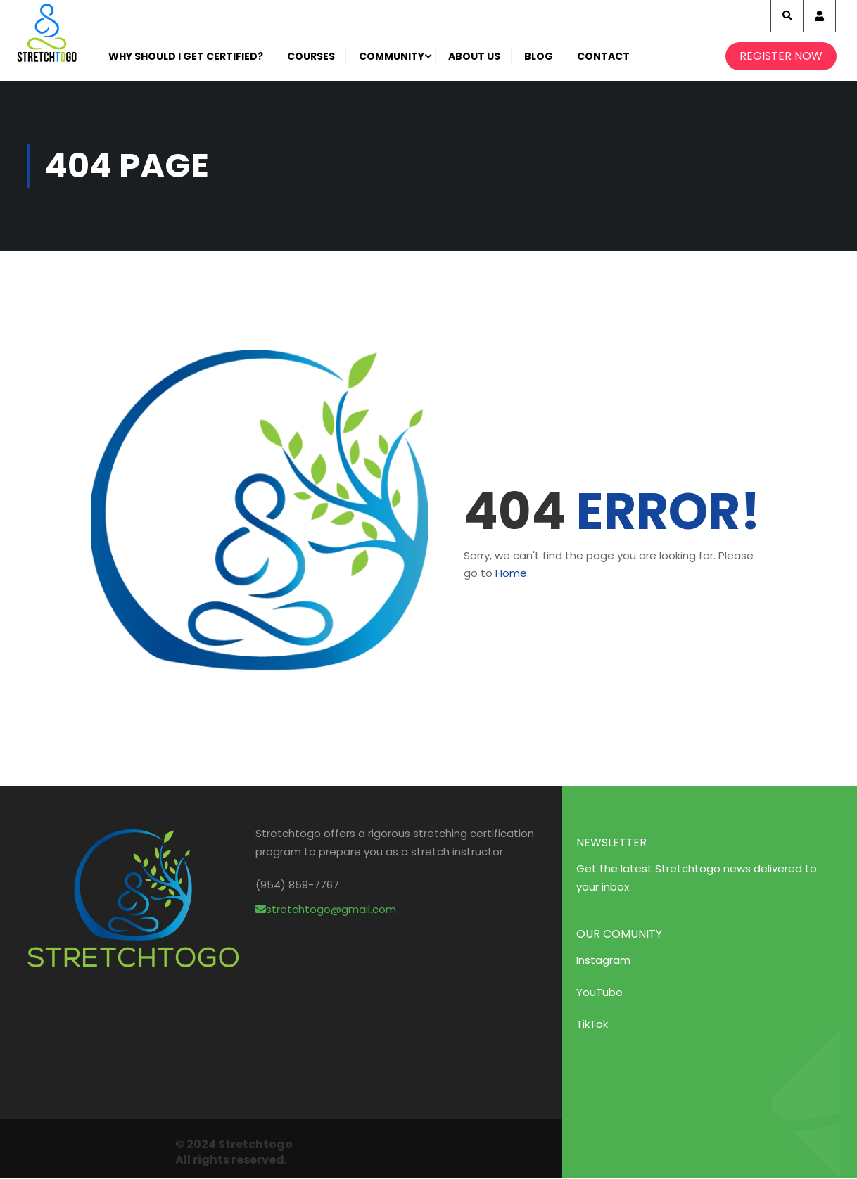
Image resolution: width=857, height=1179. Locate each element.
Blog (539, 56)
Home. (512, 573)
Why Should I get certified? (186, 56)
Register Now (780, 56)
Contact (604, 56)
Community (392, 56)
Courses (312, 56)
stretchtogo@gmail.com (325, 909)
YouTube (599, 992)
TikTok (592, 1024)
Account (819, 16)
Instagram (603, 959)
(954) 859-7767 (297, 884)
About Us (475, 56)
